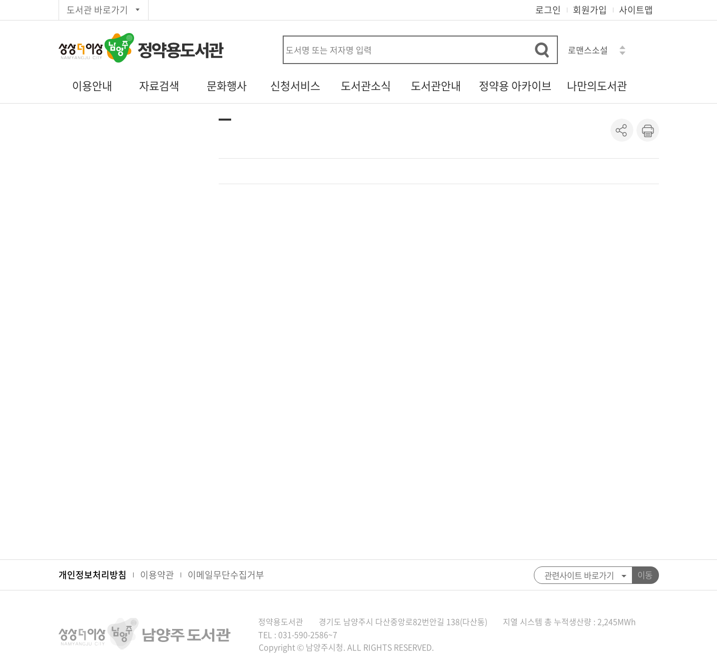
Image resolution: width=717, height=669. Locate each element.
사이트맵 (636, 10)
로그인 (548, 10)
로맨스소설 (588, 50)
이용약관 (157, 574)
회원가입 (590, 10)
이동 (644, 575)
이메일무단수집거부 (226, 574)
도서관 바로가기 (97, 10)
